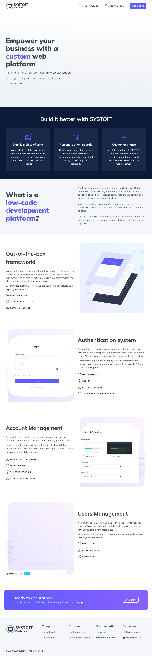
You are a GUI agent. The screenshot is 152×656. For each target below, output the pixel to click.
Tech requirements (105, 637)
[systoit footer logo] (19, 629)
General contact (50, 632)
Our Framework (77, 632)
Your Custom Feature (79, 637)
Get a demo (138, 5)
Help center (102, 632)
